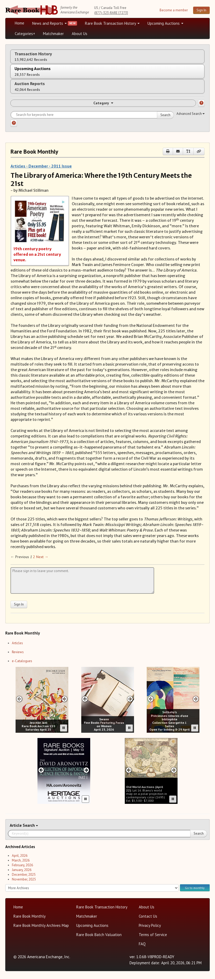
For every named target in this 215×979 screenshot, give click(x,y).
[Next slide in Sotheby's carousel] (195, 698)
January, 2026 (21, 870)
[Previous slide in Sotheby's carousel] (150, 698)
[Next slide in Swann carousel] (130, 698)
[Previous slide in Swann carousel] (85, 698)
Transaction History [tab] (33, 56)
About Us (79, 33)
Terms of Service (153, 934)
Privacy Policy (150, 925)
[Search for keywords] (92, 115)
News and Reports (49, 23)
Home (19, 23)
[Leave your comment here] (82, 580)
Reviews (18, 652)
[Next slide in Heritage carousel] (86, 770)
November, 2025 (24, 879)
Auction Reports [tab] (30, 86)
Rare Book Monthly (29, 916)
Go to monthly (194, 888)
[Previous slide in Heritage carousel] (41, 770)
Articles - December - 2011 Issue (41, 166)
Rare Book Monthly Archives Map (41, 925)
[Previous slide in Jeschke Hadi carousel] (19, 698)
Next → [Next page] (42, 556)
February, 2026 (22, 865)
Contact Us (148, 916)
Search (165, 115)
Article (16, 825)
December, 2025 (24, 874)
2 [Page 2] (34, 556)
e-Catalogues (22, 661)
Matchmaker (53, 33)
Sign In (201, 10)
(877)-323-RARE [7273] (111, 13)
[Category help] (201, 103)
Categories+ (25, 33)
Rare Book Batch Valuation (99, 934)
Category (103, 103)
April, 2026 (19, 855)
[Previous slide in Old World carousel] (128, 770)
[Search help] (14, 123)
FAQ (142, 943)
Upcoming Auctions (165, 23)
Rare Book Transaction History (112, 23)
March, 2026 (21, 860)
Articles (17, 643)
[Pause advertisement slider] (63, 728)
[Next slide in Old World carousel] (174, 770)
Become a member (174, 10)
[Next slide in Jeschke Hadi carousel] (64, 698)
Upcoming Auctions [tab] (33, 71)
